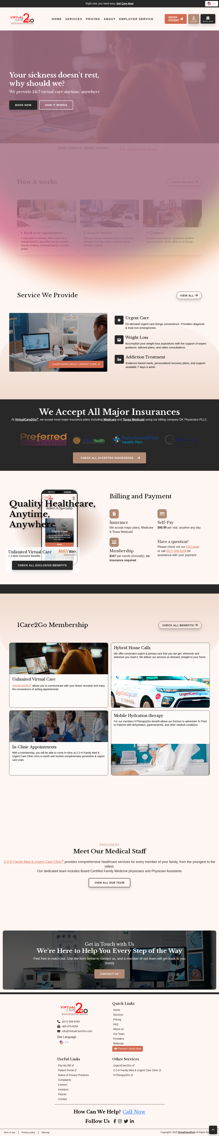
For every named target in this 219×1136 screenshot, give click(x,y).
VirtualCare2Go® (186, 1132)
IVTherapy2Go (123, 1075)
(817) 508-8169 (176, 551)
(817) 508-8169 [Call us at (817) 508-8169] (71, 1021)
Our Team (118, 1033)
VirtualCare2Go (26, 419)
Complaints (64, 1079)
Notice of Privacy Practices (73, 1075)
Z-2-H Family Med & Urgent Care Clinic (34, 862)
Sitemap (45, 1132)
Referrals (118, 1043)
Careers (62, 1084)
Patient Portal (67, 1070)
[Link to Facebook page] (114, 1121)
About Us (118, 1029)
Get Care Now (125, 3)
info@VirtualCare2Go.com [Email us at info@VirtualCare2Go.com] (77, 1031)
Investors (63, 1089)
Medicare (110, 419)
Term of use (9, 1132)
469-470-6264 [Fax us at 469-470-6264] (70, 1026)
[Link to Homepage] (22, 18)
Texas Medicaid (134, 419)
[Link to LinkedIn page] (132, 1121)
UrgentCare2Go (123, 1065)
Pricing (117, 1019)
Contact (62, 1099)
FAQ (115, 1024)
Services (118, 1014)
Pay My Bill (66, 1065)
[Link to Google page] (126, 1121)
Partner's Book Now (127, 1048)
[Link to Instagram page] (120, 1121)
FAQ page (192, 546)
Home (116, 1009)
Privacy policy (28, 1132)
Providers (118, 1038)
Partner (62, 1094)
